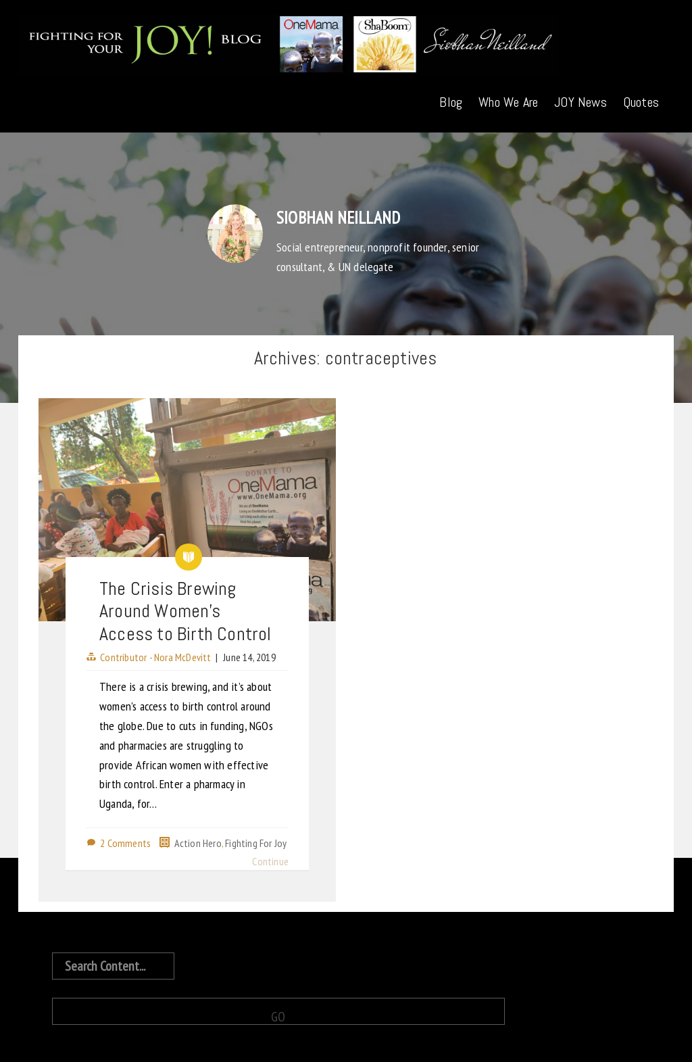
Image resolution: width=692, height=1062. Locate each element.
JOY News (580, 102)
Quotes (641, 102)
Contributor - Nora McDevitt (155, 657)
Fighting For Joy (256, 843)
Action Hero (198, 843)
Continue (270, 861)
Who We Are (508, 102)
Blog (450, 102)
